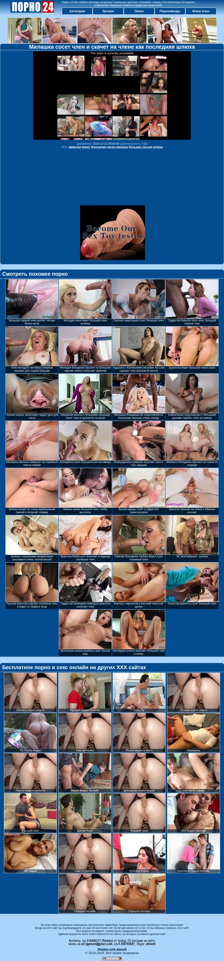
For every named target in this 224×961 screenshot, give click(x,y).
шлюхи (158, 147)
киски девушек (117, 147)
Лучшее (108, 11)
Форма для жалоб (111, 949)
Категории (77, 11)
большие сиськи (140, 147)
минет (86, 147)
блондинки (98, 147)
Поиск (139, 11)
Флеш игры (201, 11)
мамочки (75, 147)
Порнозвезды (170, 11)
